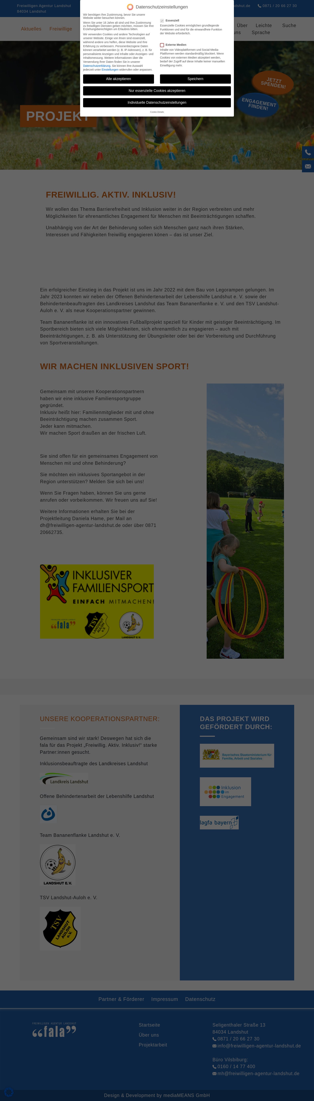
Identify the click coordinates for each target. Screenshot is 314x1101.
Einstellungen (110, 69)
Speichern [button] (195, 79)
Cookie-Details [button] (157, 112)
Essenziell (171, 20)
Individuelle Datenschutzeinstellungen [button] (157, 102)
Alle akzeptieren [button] (118, 79)
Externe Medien (174, 44)
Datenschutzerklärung (96, 65)
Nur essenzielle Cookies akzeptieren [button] (157, 91)
